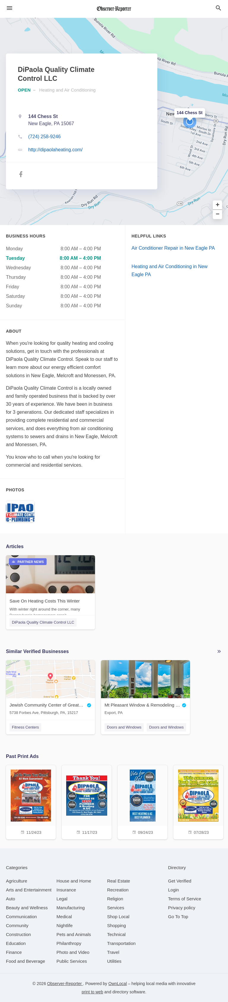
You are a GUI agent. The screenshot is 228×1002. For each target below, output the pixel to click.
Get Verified (179, 880)
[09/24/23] (142, 801)
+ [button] (218, 205)
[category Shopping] (116, 925)
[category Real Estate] (118, 880)
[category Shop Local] (118, 916)
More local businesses (219, 651)
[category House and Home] (73, 880)
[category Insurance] (66, 889)
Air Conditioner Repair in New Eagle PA (173, 248)
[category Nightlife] (64, 925)
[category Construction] (18, 934)
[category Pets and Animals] (73, 934)
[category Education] (16, 943)
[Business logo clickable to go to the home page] (114, 9)
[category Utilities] (114, 961)
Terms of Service (184, 898)
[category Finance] (14, 952)
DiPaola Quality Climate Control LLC (43, 622)
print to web (92, 992)
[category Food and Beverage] (25, 961)
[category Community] (17, 925)
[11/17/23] (86, 801)
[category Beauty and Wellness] (27, 907)
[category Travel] (113, 952)
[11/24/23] (31, 801)
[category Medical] (64, 916)
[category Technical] (116, 934)
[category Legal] (61, 898)
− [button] (218, 214)
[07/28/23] (198, 801)
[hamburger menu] (9, 8)
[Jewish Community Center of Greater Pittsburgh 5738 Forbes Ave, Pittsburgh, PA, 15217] (50, 689)
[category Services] (115, 907)
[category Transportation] (121, 943)
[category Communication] (21, 916)
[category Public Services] (71, 961)
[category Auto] (10, 898)
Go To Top (178, 916)
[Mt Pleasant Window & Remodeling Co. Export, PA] (145, 689)
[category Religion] (115, 898)
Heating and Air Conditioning (67, 89)
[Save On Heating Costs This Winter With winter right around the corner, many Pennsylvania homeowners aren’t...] (50, 588)
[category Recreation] (118, 889)
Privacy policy (181, 907)
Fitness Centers (25, 727)
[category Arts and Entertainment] (28, 889)
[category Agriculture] (16, 880)
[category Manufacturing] (70, 907)
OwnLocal (117, 983)
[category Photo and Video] (72, 952)
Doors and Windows (124, 727)
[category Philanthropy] (68, 943)
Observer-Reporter (65, 983)
